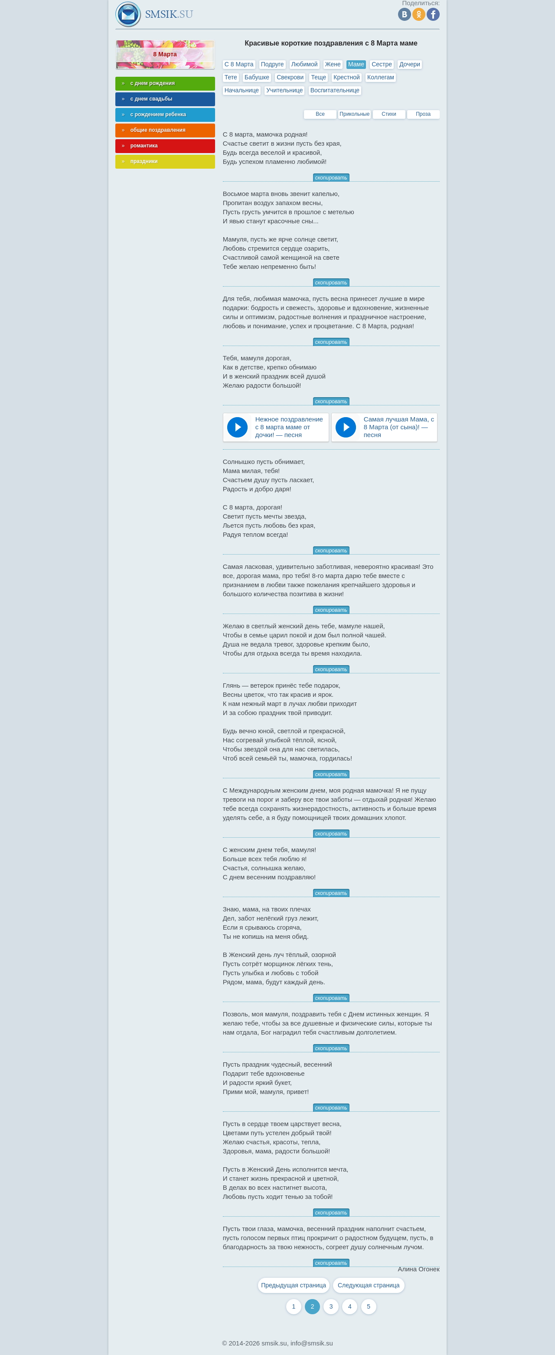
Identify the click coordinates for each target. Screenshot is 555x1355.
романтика (144, 146)
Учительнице (284, 90)
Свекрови (290, 77)
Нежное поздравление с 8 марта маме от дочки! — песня (289, 426)
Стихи (389, 114)
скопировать (331, 178)
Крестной (346, 77)
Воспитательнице (335, 90)
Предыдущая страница (293, 1285)
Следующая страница (369, 1285)
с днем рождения (153, 83)
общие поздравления (158, 130)
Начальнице (242, 90)
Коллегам (380, 77)
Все (320, 114)
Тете (231, 77)
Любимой (304, 64)
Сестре (382, 64)
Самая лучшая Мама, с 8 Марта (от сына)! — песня (399, 426)
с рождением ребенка (158, 114)
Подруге (272, 64)
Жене (333, 64)
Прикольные (354, 114)
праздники (144, 161)
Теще (318, 77)
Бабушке (257, 77)
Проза (423, 114)
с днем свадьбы (152, 99)
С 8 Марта (239, 64)
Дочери (409, 64)
